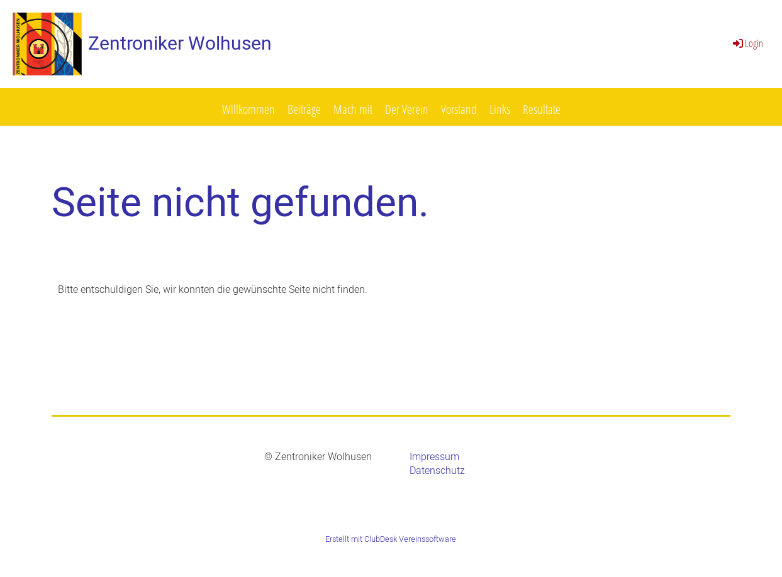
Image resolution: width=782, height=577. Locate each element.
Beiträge (304, 109)
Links (499, 109)
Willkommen (248, 109)
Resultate (542, 109)
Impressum (434, 456)
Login (747, 43)
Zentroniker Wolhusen (180, 44)
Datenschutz (437, 470)
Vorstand (459, 109)
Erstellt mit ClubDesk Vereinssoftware (390, 539)
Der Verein (406, 109)
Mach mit (352, 109)
